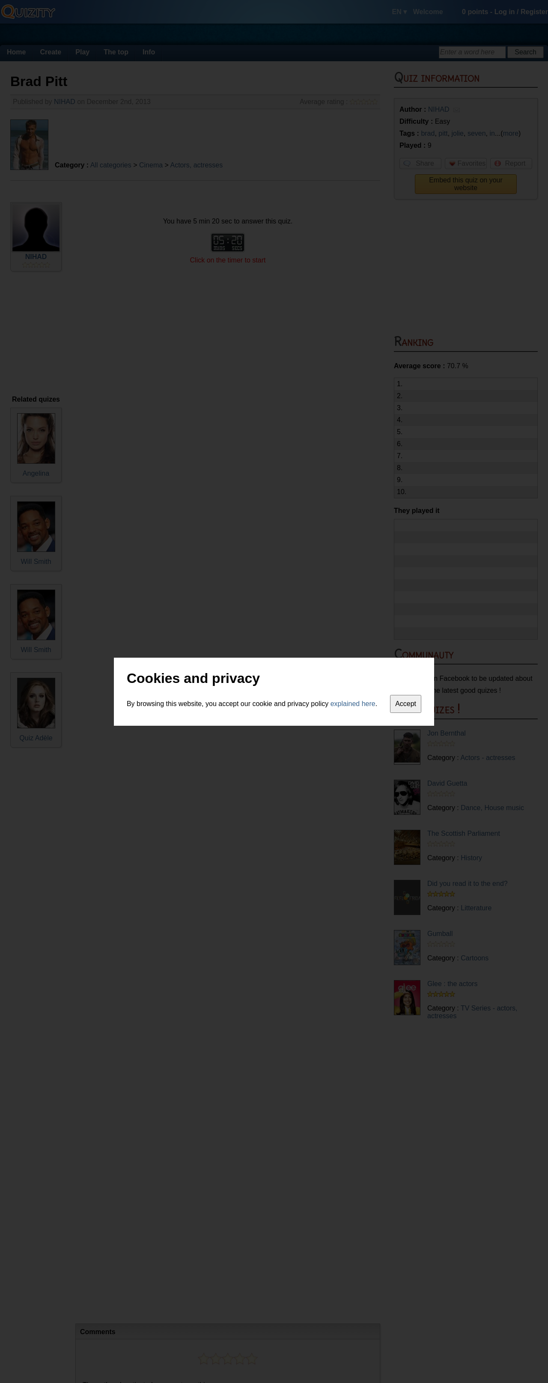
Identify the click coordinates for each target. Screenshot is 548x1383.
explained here (353, 703)
